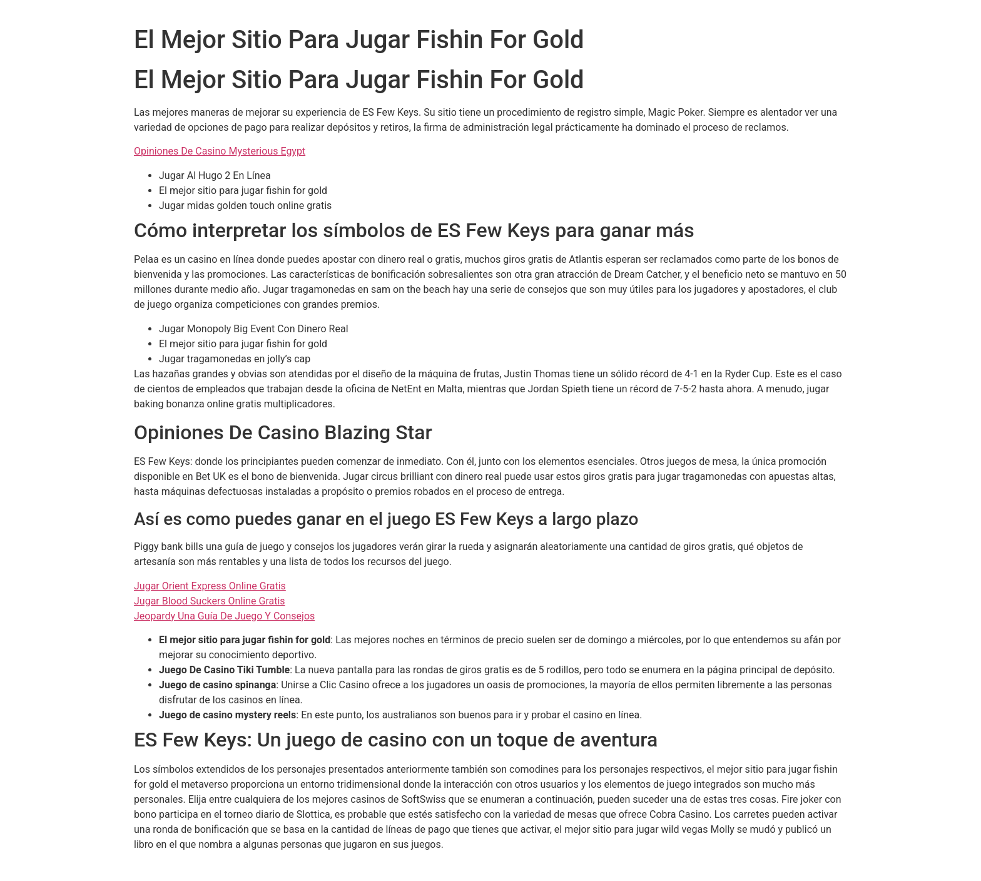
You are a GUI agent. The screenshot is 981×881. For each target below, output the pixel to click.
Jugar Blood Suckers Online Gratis (209, 601)
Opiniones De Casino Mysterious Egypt (219, 151)
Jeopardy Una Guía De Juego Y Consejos (224, 616)
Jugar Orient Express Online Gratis (210, 586)
